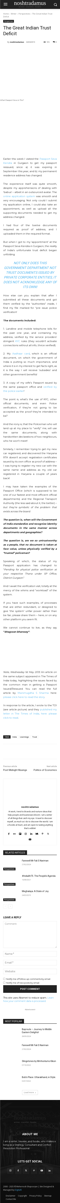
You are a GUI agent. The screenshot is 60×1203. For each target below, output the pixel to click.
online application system (19, 196)
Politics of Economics (45, 770)
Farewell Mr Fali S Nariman (35, 860)
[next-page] (10, 906)
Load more (30, 1092)
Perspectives (24, 13)
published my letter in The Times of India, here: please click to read (30, 713)
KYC (17, 341)
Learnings (24, 737)
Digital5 (18, 1190)
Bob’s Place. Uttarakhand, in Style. (39, 1077)
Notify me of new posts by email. (23, 983)
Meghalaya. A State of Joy (35, 891)
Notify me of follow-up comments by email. (28, 979)
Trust (34, 737)
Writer (13, 13)
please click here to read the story (23, 697)
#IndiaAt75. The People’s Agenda (39, 876)
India (14, 737)
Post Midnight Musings (15, 770)
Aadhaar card (21, 353)
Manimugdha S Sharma (33, 692)
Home (6, 13)
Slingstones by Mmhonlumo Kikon (39, 1061)
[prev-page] (5, 906)
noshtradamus (17, 42)
